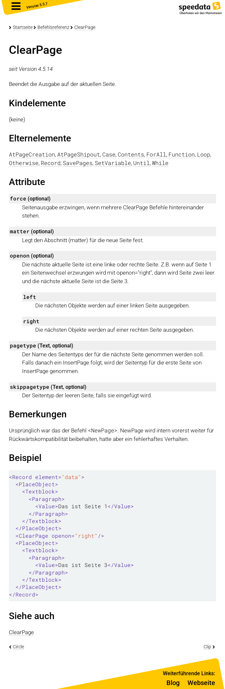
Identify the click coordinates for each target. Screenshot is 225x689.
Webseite (201, 683)
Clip (207, 646)
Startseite (23, 27)
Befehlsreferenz (53, 27)
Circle (18, 646)
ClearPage (84, 27)
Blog (173, 683)
